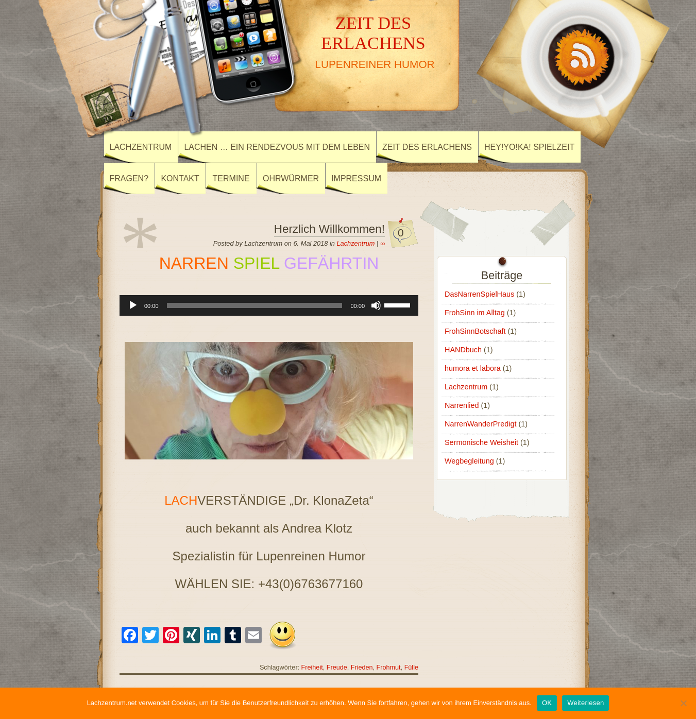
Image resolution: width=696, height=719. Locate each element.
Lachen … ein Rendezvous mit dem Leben (277, 147)
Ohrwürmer (291, 178)
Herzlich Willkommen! (329, 228)
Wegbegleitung (469, 461)
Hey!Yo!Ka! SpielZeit (529, 147)
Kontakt (180, 178)
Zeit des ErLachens (427, 147)
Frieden (362, 667)
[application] (269, 305)
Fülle (411, 667)
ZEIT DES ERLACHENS (373, 33)
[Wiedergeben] (133, 305)
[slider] (255, 305)
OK (547, 703)
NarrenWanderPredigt (480, 424)
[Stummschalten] (376, 305)
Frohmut (389, 667)
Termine (231, 178)
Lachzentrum (141, 147)
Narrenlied (462, 405)
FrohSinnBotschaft (475, 331)
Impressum (356, 178)
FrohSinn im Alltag (475, 313)
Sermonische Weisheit (481, 442)
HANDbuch (463, 350)
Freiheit (312, 667)
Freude (337, 667)
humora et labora (473, 368)
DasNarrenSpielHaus (479, 294)
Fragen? (129, 178)
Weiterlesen (585, 703)
